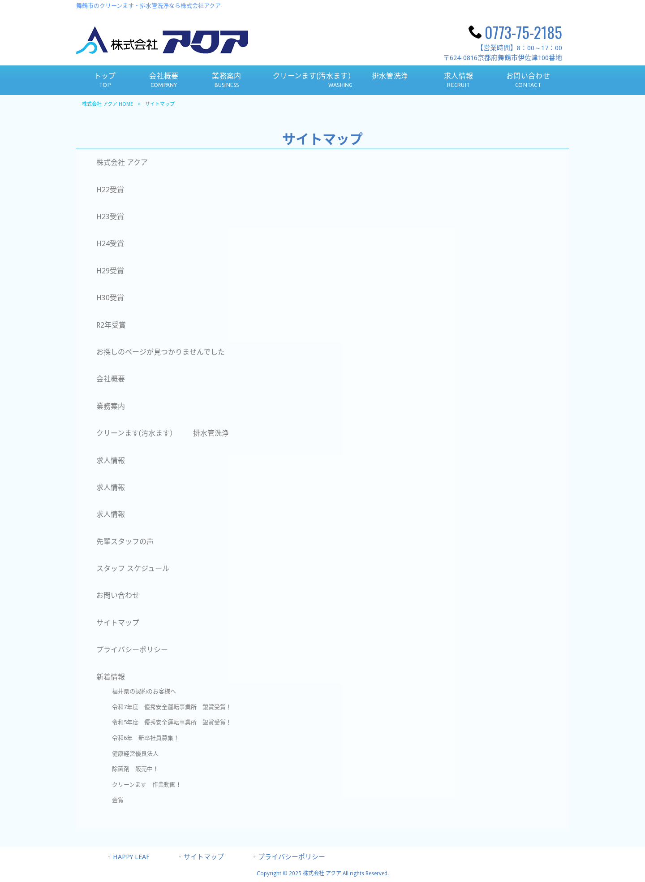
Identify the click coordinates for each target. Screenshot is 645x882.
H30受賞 (110, 298)
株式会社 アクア (122, 162)
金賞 (118, 800)
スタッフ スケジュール (132, 568)
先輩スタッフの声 (125, 541)
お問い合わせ (117, 595)
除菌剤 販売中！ (138, 768)
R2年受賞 (111, 325)
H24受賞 (110, 243)
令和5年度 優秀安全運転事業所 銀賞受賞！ (172, 722)
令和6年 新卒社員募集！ (145, 738)
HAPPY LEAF (131, 857)
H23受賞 (110, 216)
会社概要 (110, 379)
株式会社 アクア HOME (107, 104)
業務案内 (110, 406)
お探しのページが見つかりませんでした (160, 352)
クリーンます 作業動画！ (146, 784)
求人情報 (110, 460)
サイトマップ (117, 622)
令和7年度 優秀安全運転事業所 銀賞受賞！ (172, 707)
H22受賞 (110, 190)
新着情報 (110, 677)
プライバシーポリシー (132, 649)
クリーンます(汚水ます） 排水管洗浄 (162, 433)
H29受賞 (110, 271)
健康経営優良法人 (138, 753)
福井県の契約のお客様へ (144, 691)
